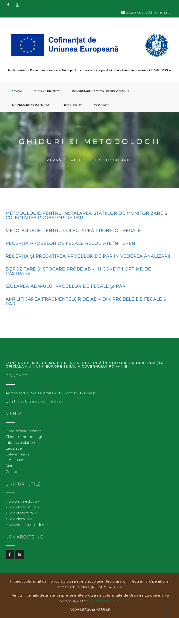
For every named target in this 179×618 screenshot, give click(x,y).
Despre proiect (47, 91)
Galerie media (17, 454)
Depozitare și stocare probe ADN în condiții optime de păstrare (78, 271)
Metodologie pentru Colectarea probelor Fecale (73, 230)
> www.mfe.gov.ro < (22, 507)
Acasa (16, 91)
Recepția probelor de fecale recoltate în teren (70, 243)
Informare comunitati (30, 105)
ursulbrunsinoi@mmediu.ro (148, 12)
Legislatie (14, 448)
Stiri (9, 466)
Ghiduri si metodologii (24, 436)
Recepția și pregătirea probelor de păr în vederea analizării (88, 256)
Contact (101, 105)
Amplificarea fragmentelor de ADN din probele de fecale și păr (87, 301)
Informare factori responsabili (100, 91)
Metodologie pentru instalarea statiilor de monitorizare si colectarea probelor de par (87, 216)
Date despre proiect (23, 431)
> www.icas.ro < (19, 519)
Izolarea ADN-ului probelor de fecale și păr (66, 286)
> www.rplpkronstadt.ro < (27, 524)
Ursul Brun (72, 105)
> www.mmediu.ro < (23, 501)
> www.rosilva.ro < (21, 513)
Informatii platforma (23, 442)
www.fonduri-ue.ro (104, 601)
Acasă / (56, 160)
